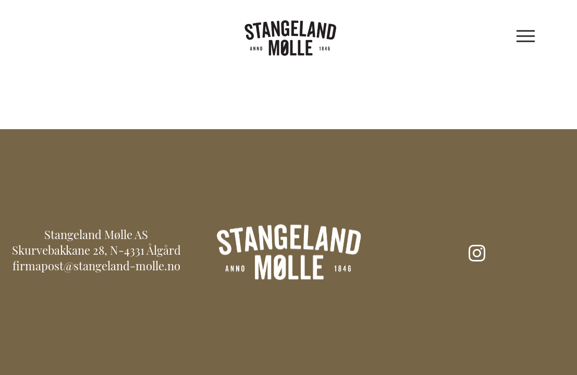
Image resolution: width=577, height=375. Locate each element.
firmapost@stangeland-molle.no (96, 267)
